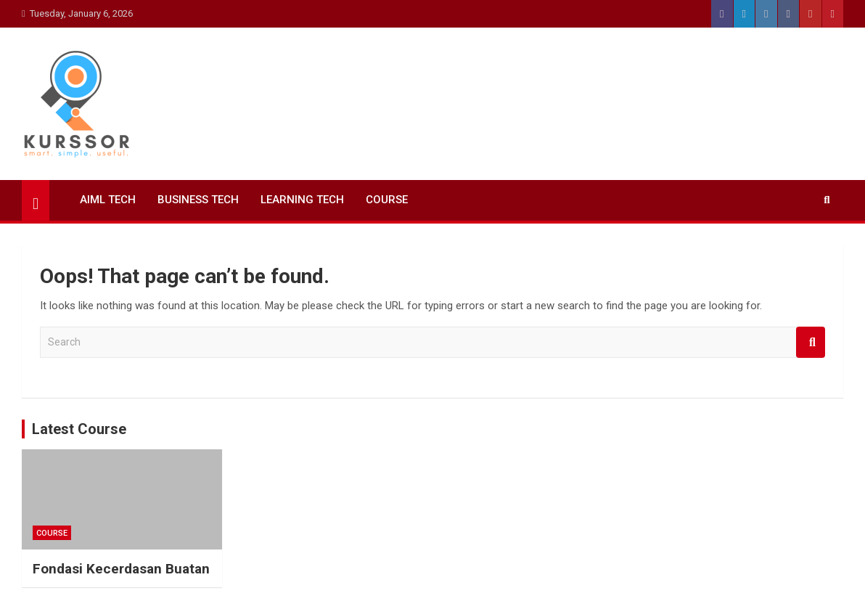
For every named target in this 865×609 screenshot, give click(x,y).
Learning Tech (302, 199)
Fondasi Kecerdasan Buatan (121, 568)
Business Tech (198, 199)
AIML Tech (108, 199)
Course (387, 199)
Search (810, 342)
